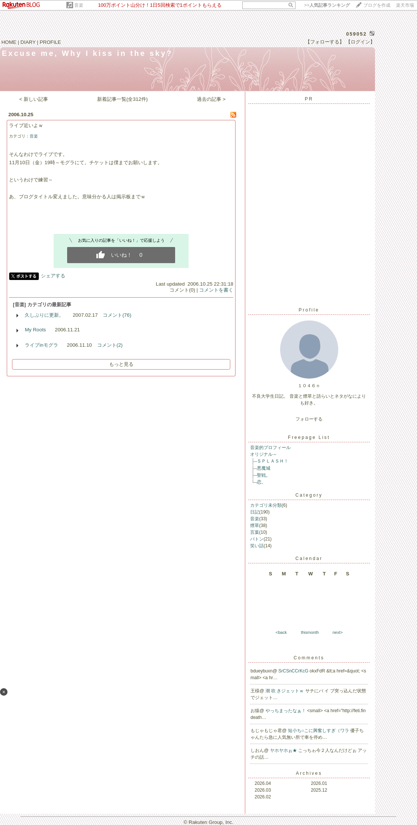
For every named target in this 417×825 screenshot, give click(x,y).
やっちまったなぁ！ (286, 710)
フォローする (309, 419)
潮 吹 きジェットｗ (285, 690)
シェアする (53, 275)
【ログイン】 (360, 42)
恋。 (261, 482)
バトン (257, 539)
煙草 (254, 525)
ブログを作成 (376, 5)
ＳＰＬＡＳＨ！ (272, 461)
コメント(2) (110, 345)
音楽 (78, 5)
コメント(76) (117, 315)
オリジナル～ (263, 454)
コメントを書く (216, 290)
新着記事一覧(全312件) (122, 99)
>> (327, 5)
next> (338, 632)
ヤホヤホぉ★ (284, 750)
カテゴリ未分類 (266, 505)
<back (281, 632)
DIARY (28, 42)
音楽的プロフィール (270, 447)
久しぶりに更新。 (44, 315)
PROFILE (50, 42)
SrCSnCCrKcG (293, 671)
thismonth (310, 632)
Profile (308, 310)
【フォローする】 (324, 42)
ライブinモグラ (41, 345)
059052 (356, 34)
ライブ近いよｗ (26, 125)
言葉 (254, 532)
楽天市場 (405, 5)
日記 (254, 512)
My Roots (35, 329)
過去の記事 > (211, 99)
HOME (9, 42)
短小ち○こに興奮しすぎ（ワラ (319, 730)
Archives (309, 773)
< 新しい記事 (33, 99)
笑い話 (257, 545)
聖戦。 (263, 475)
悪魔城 (263, 468)
